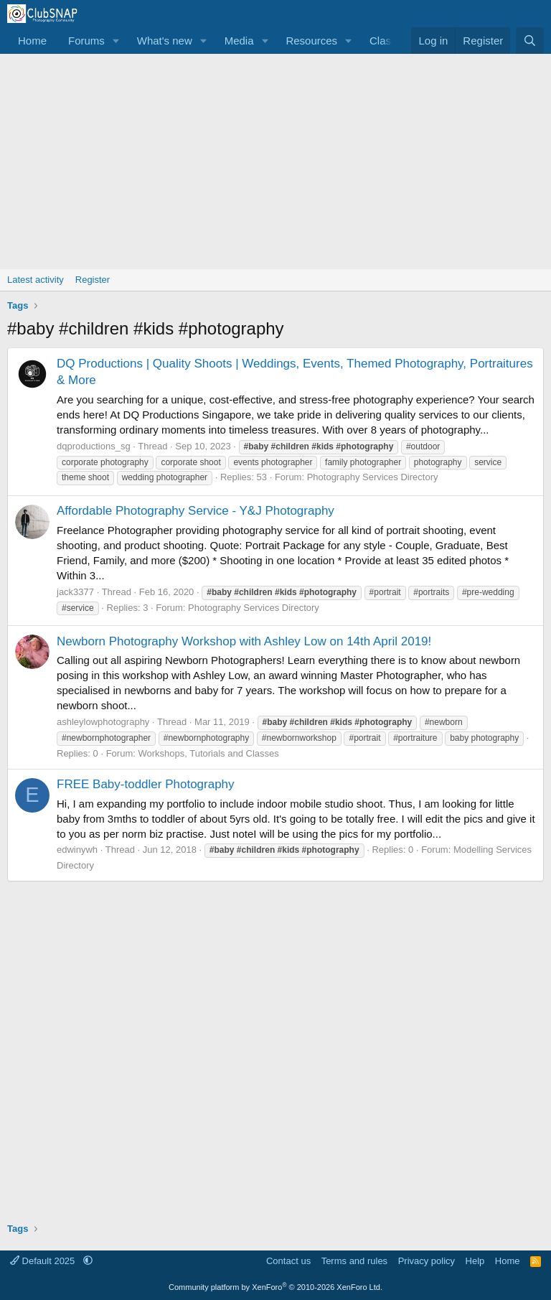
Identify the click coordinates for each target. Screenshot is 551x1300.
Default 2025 (43, 1260)
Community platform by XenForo (275, 1287)
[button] (116, 40)
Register (92, 279)
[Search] (530, 40)
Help (475, 1260)
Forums (86, 40)
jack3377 (75, 591)
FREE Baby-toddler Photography (146, 784)
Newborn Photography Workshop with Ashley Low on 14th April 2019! (244, 641)
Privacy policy (426, 1260)
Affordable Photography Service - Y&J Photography (195, 511)
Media (239, 40)
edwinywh (77, 849)
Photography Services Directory (372, 477)
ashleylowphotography (103, 721)
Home (32, 40)
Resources (311, 40)
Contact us (288, 1260)
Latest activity (35, 279)
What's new (164, 40)
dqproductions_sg (94, 446)
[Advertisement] (275, 161)
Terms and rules (354, 1260)
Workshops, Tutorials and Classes (208, 753)
